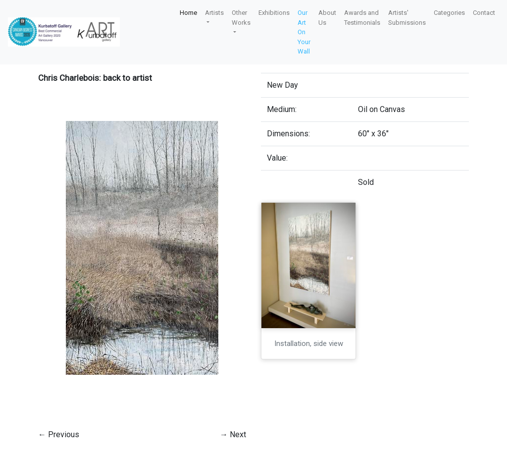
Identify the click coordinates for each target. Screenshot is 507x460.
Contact (484, 12)
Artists (214, 12)
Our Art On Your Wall (304, 32)
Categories (449, 12)
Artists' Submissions (407, 17)
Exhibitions (274, 12)
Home (188, 12)
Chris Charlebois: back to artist (95, 78)
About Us (327, 17)
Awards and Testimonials (362, 17)
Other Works (241, 17)
